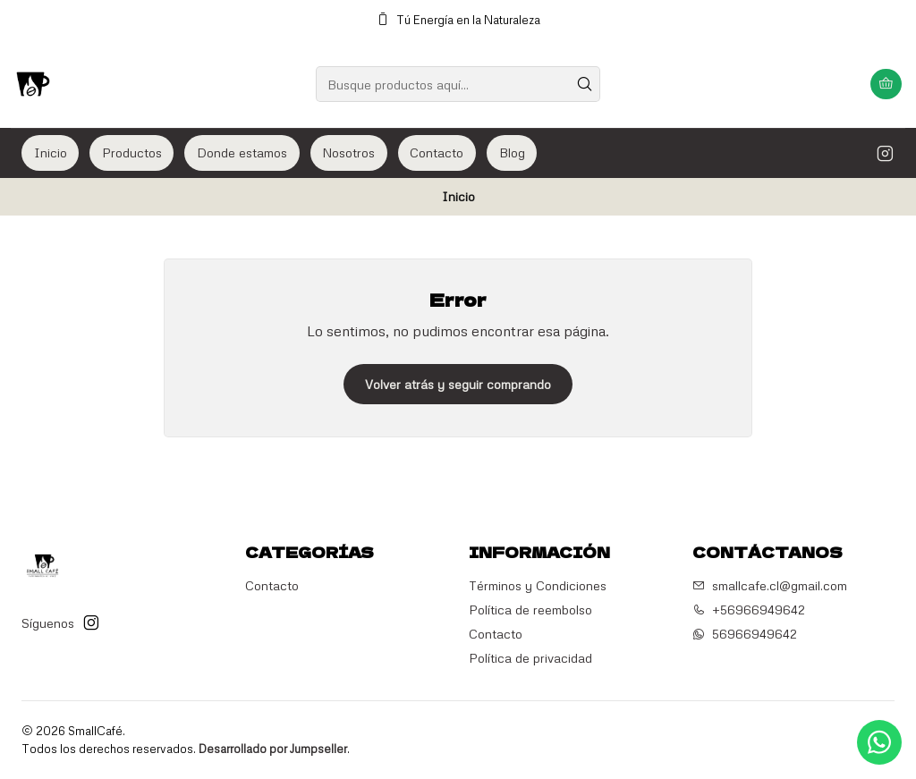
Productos (132, 152)
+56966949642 (748, 609)
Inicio (50, 152)
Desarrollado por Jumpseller (273, 748)
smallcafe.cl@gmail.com (769, 585)
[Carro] (886, 84)
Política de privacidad (530, 657)
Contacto (436, 152)
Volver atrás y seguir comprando (458, 384)
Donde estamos (242, 152)
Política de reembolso (530, 609)
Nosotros (348, 152)
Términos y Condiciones (537, 585)
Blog (512, 152)
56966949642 (744, 633)
